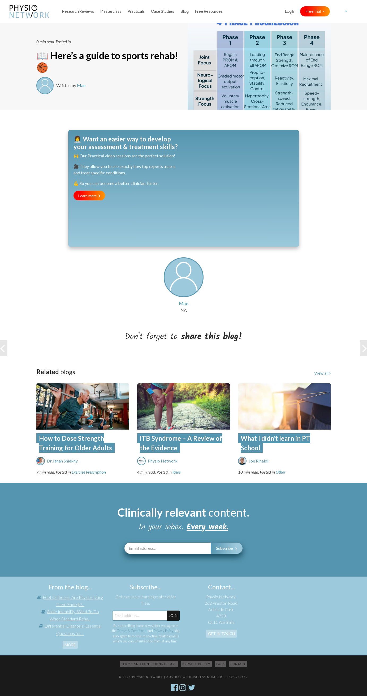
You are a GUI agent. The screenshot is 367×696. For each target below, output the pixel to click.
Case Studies (162, 11)
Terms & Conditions (131, 631)
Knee (176, 472)
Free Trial (313, 11)
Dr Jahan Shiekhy (62, 460)
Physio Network (163, 460)
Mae (81, 85)
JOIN (173, 615)
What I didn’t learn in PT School (275, 443)
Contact (238, 663)
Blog (184, 11)
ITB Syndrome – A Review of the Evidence (181, 443)
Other (280, 472)
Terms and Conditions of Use (148, 663)
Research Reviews (78, 11)
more (70, 644)
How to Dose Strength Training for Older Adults (75, 443)
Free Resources (209, 11)
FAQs (220, 663)
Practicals (136, 11)
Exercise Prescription (89, 472)
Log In (290, 11)
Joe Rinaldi (258, 460)
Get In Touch (221, 633)
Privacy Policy (163, 631)
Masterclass (110, 11)
